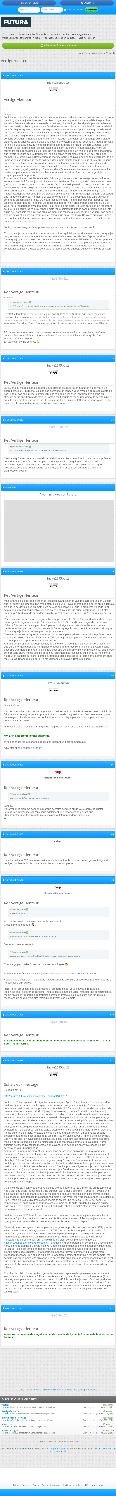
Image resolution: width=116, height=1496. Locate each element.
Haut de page (97, 1485)
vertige (6, 1404)
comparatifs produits (59, 1448)
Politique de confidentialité (75, 1485)
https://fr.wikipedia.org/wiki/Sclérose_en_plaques (32, 1242)
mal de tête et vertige (14, 1417)
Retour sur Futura (29, 3)
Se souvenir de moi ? (74, 9)
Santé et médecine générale (75, 34)
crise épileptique (86, 1389)
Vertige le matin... (11, 1411)
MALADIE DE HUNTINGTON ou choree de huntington (48, 1389)
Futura (16, 1485)
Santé (20, 1448)
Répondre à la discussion (58, 45)
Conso (36, 1485)
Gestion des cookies (51, 1485)
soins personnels (57, 1451)
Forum (11, 34)
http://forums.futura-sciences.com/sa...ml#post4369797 (35, 1096)
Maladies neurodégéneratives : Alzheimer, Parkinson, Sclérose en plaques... (39, 37)
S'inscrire (87, 3)
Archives (26, 1485)
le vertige (7, 1424)
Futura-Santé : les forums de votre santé (38, 34)
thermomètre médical (104, 1448)
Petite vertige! (10, 1430)
